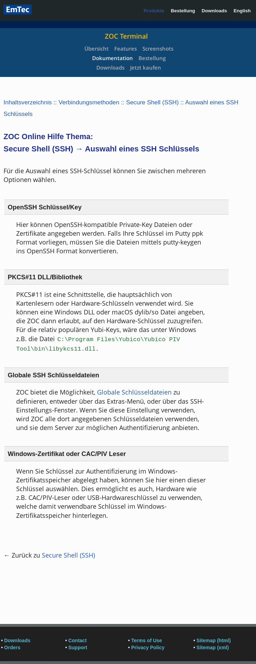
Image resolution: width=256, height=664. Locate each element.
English (242, 10)
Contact (77, 640)
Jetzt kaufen (145, 67)
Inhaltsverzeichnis (28, 102)
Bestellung (183, 10)
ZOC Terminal (126, 36)
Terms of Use (146, 640)
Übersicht (96, 48)
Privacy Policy (148, 647)
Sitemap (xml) (213, 647)
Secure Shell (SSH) (152, 102)
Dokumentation (112, 57)
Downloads (214, 10)
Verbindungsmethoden (88, 102)
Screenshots (157, 48)
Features (125, 48)
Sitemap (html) (214, 640)
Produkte (153, 10)
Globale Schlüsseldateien (134, 392)
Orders (12, 647)
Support (77, 647)
